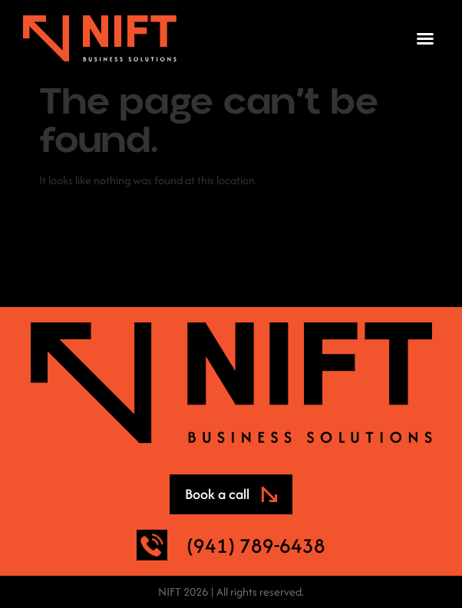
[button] (425, 38)
